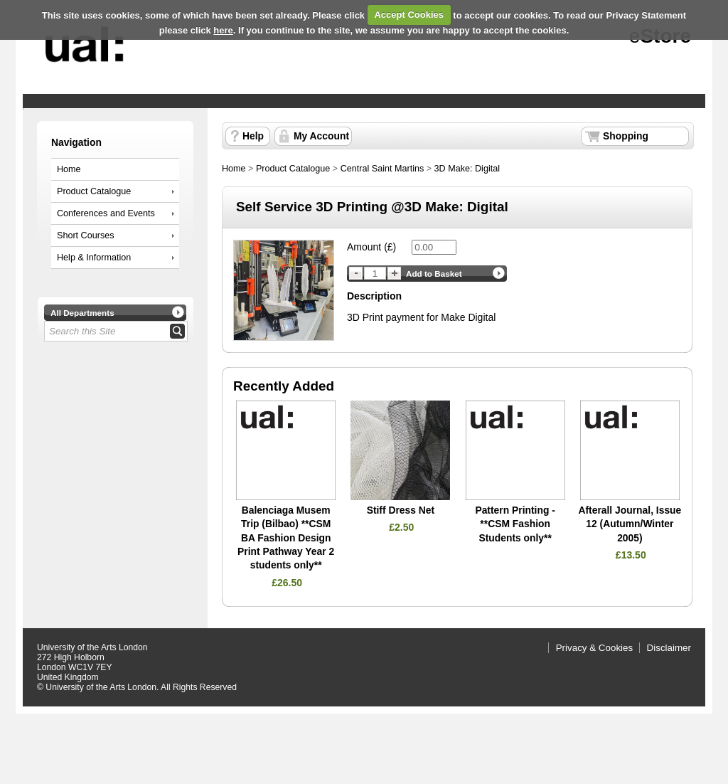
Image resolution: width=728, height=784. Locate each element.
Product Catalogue (94, 191)
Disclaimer (669, 647)
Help (253, 136)
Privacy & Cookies (594, 647)
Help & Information (94, 258)
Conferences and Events (106, 213)
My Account (321, 136)
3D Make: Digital (467, 169)
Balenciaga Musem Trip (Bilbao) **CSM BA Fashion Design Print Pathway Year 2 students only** (285, 537)
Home (69, 169)
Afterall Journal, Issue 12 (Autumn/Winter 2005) (629, 524)
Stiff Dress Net (401, 510)
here (222, 30)
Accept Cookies (409, 14)
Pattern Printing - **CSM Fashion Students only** (515, 524)
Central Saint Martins (382, 169)
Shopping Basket (625, 138)
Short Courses (85, 235)
